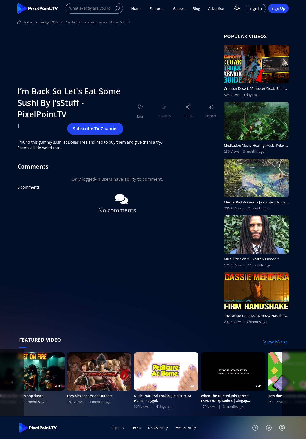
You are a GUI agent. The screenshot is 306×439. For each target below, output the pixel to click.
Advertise (216, 8)
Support (117, 427)
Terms (136, 427)
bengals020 (49, 22)
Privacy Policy (185, 427)
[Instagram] (282, 428)
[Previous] (12, 382)
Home (136, 8)
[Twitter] (268, 428)
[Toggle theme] (237, 8)
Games (179, 8)
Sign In (256, 8)
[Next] (294, 382)
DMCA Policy (158, 427)
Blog (196, 8)
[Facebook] (255, 428)
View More (275, 341)
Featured (157, 8)
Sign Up (278, 8)
